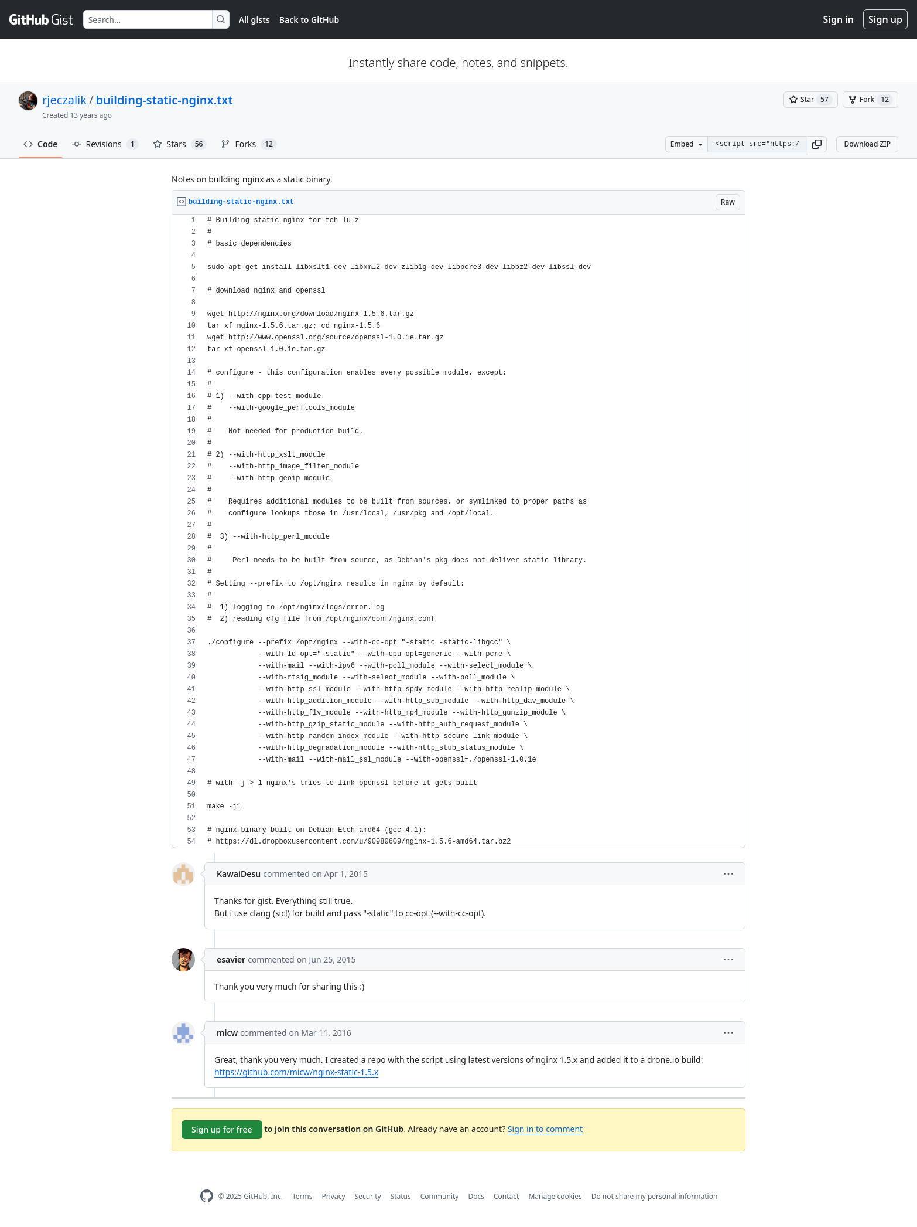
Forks (248, 144)
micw (227, 1032)
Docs (476, 1196)
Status (401, 1196)
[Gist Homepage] (41, 19)
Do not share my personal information (654, 1196)
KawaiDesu (239, 873)
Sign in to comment (545, 1128)
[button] (817, 144)
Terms (302, 1196)
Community (439, 1196)
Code (40, 143)
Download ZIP (867, 144)
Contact (506, 1196)
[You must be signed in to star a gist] (810, 99)
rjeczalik (64, 100)
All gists (254, 19)
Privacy (333, 1196)
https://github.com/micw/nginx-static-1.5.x (296, 1072)
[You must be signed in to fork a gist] (870, 99)
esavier (231, 959)
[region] (458, 531)
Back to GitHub (309, 19)
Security (368, 1196)
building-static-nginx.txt (163, 100)
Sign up (885, 19)
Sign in (838, 19)
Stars (180, 144)
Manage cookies (554, 1196)
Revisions (105, 144)
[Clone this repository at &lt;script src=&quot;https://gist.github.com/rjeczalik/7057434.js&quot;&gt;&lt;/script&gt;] (757, 144)
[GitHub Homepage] (207, 1196)
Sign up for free (221, 1129)
